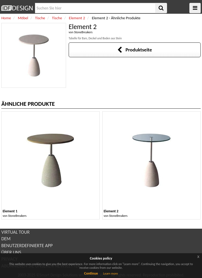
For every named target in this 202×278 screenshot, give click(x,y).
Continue (91, 273)
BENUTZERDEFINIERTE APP (27, 245)
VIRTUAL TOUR (15, 232)
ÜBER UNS (11, 252)
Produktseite (134, 50)
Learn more (110, 273)
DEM (6, 239)
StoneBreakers (83, 32)
